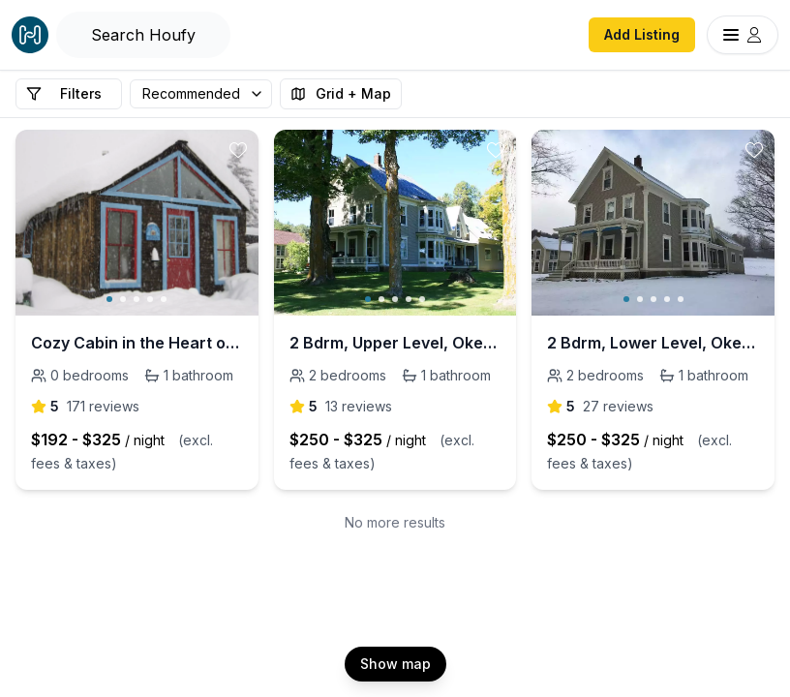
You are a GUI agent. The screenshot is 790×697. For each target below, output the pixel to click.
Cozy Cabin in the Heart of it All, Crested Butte (137, 342)
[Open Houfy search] (143, 35)
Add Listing (642, 34)
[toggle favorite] (238, 150)
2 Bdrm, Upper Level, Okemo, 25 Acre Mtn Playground (395, 342)
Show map (395, 663)
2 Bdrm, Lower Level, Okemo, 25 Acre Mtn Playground (653, 342)
